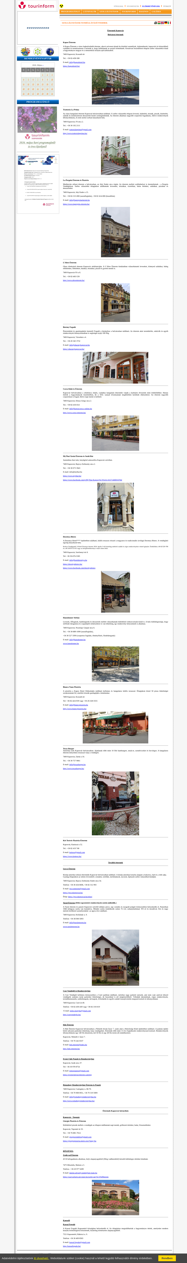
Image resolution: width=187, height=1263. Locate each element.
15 (42, 84)
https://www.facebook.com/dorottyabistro (79, 568)
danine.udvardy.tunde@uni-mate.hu (83, 1173)
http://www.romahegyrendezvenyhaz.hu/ (79, 1101)
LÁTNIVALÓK (89, 11)
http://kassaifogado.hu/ (72, 1246)
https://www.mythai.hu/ (72, 476)
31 (52, 94)
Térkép (167, 6)
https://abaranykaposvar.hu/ (74, 349)
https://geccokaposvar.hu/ (73, 893)
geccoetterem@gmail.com (79, 889)
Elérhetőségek (151, 6)
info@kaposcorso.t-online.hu (80, 409)
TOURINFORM (129, 11)
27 (33, 94)
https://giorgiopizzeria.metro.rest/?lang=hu (79, 1141)
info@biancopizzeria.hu (78, 705)
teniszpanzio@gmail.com (79, 1071)
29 (42, 94)
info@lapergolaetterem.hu (79, 200)
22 (42, 89)
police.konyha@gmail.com (80, 1011)
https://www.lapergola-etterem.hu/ (76, 204)
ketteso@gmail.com (77, 852)
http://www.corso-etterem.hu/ (74, 413)
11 (23, 84)
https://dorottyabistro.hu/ (72, 564)
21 (38, 89)
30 (47, 94)
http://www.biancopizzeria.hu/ (75, 709)
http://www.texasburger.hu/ (73, 768)
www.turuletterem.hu (71, 927)
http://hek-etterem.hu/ (71, 1049)
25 (23, 94)
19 (28, 89)
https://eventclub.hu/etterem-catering (77, 1075)
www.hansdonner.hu (71, 643)
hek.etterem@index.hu (78, 1045)
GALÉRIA (156, 11)
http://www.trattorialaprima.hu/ (75, 133)
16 (47, 84)
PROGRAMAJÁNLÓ (70, 11)
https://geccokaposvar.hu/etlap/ (80, 897)
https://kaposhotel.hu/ (71, 66)
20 (33, 89)
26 (28, 94)
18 (23, 89)
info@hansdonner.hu (77, 640)
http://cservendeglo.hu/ (72, 1015)
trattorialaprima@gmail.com (80, 130)
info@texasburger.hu (77, 764)
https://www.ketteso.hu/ (72, 856)
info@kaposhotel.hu (77, 62)
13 (33, 84)
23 (47, 89)
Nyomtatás (133, 6)
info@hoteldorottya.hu (78, 560)
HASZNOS (144, 11)
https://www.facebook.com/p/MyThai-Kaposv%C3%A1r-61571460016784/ (92, 480)
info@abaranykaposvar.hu (79, 345)
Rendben (167, 1258)
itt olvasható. (41, 1258)
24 (52, 89)
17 (52, 84)
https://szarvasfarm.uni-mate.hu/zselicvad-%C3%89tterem (85, 1177)
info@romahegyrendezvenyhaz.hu (82, 1097)
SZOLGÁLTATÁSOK (109, 11)
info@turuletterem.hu (77, 923)
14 (38, 84)
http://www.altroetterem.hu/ (74, 280)
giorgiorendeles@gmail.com (80, 1137)
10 (52, 79)
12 (28, 84)
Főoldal (119, 6)
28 (38, 94)
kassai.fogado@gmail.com (79, 1242)
